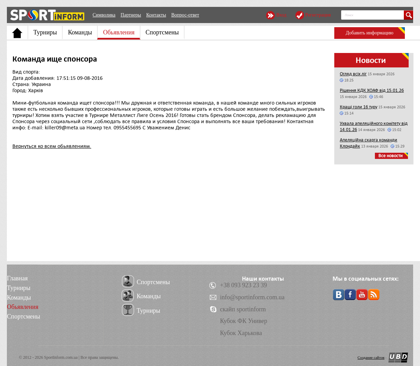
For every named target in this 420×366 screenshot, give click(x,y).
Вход (281, 15)
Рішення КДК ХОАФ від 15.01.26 (372, 90)
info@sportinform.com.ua (252, 297)
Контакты (156, 15)
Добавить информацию (369, 32)
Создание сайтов (371, 357)
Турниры (45, 32)
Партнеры (130, 15)
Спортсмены (162, 32)
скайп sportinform (243, 309)
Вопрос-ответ (185, 15)
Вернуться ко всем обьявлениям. (51, 146)
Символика (104, 15)
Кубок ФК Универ (243, 320)
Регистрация (318, 15)
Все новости (390, 155)
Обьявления (118, 32)
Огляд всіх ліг (353, 73)
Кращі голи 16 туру (358, 106)
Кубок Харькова (241, 333)
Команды (80, 32)
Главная (17, 278)
